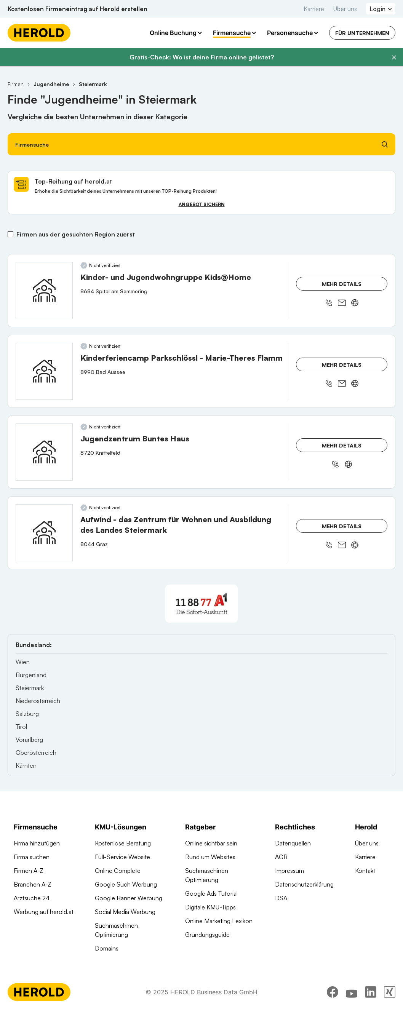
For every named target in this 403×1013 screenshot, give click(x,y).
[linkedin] (370, 992)
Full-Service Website (122, 857)
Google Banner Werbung (128, 898)
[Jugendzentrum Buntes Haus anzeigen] (44, 452)
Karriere (314, 9)
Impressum (289, 870)
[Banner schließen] (393, 57)
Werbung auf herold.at (44, 912)
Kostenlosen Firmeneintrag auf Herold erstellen (77, 9)
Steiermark (30, 688)
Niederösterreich (38, 701)
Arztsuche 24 (32, 898)
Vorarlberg (29, 739)
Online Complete (118, 870)
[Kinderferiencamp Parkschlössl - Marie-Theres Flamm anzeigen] (44, 371)
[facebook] (332, 992)
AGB (281, 857)
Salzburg (27, 713)
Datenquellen (293, 843)
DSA (281, 898)
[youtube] (351, 992)
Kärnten (26, 765)
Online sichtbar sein (211, 843)
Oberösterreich (36, 752)
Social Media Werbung (125, 912)
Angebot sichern (202, 204)
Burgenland (31, 675)
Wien (23, 662)
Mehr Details (341, 284)
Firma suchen (32, 857)
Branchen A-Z (32, 884)
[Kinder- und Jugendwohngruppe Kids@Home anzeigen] (44, 290)
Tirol (21, 726)
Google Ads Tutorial (211, 893)
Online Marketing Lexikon (219, 921)
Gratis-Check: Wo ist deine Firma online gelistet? (202, 57)
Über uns (345, 9)
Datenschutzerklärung (304, 884)
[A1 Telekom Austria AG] (201, 604)
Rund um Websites (210, 857)
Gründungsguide (207, 934)
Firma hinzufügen (37, 843)
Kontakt (365, 870)
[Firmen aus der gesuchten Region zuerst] (10, 234)
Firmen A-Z (28, 870)
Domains (106, 948)
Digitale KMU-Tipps (210, 907)
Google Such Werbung (126, 884)
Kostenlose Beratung (123, 843)
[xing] (389, 992)
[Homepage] (39, 33)
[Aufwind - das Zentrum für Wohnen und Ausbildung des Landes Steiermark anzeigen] (44, 532)
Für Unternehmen (362, 33)
